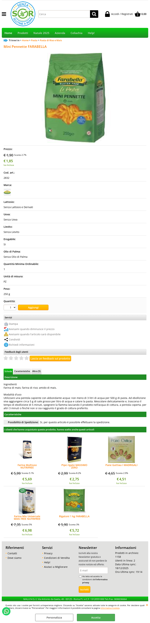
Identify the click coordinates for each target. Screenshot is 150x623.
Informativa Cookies (110, 608)
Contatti (12, 553)
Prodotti (23, 33)
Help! (91, 33)
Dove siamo (14, 558)
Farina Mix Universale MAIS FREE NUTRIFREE (27, 517)
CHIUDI (147, 605)
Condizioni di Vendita (57, 558)
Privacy (48, 553)
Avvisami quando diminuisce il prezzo (31, 329)
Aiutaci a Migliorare (56, 567)
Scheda (8, 371)
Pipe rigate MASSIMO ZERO (74, 466)
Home (8, 33)
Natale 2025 (41, 33)
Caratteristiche (22, 371)
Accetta (95, 617)
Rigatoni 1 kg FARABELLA (74, 516)
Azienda (60, 33)
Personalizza (54, 617)
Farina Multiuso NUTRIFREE (27, 466)
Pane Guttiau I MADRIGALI (121, 465)
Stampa (13, 324)
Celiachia (76, 33)
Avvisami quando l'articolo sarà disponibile (35, 334)
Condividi (14, 339)
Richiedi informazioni (21, 344)
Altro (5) (36, 371)
